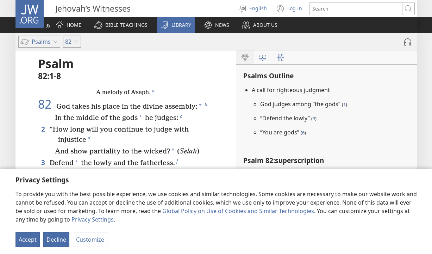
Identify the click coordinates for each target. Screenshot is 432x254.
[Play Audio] (407, 42)
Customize (90, 239)
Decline (56, 239)
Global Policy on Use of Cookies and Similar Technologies (238, 211)
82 (46, 104)
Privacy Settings (92, 219)
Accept (28, 239)
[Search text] (355, 8)
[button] (120, 25)
